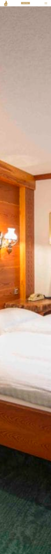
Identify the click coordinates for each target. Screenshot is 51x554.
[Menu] (45, 3)
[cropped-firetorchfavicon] (20, 3)
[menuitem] (45, 3)
